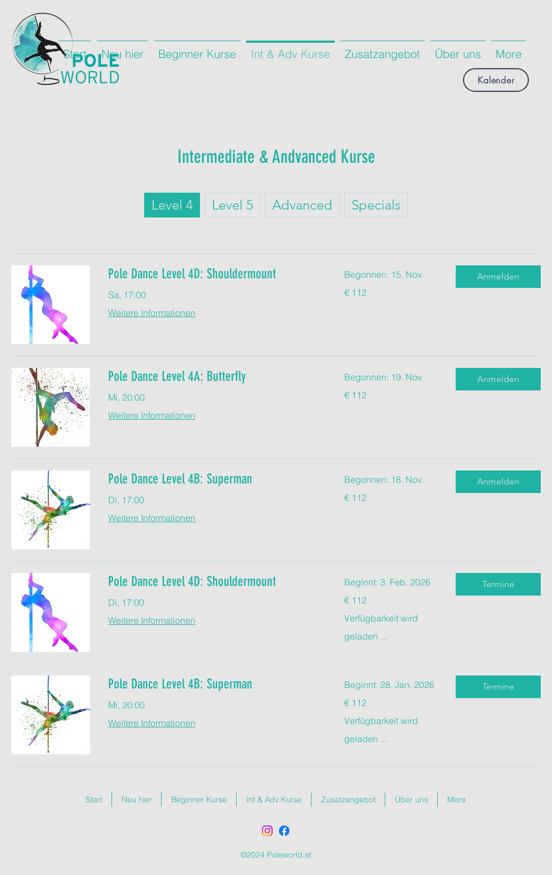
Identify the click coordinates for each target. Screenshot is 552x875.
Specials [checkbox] (375, 205)
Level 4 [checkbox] (172, 205)
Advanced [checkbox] (302, 205)
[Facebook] (284, 831)
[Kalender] (496, 80)
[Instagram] (267, 831)
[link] (212, 274)
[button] (498, 276)
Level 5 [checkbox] (232, 205)
